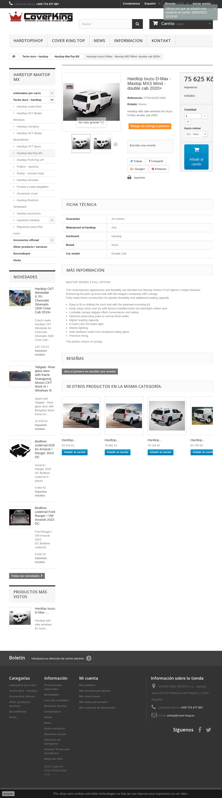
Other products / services (30, 246)
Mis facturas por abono (94, 690)
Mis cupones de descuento (97, 707)
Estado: (132, 104)
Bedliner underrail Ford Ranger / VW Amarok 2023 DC (45, 515)
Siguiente (115, 144)
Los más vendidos (56, 700)
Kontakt (161, 40)
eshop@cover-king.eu (180, 715)
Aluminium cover (27, 193)
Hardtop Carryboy (27, 126)
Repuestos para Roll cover (27, 230)
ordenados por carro (27, 93)
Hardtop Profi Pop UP (30, 160)
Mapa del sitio (53, 758)
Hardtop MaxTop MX (29, 153)
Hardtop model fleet (28, 106)
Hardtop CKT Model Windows (27, 116)
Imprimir (139, 177)
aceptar (8, 793)
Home (48, 717)
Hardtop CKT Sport (28, 146)
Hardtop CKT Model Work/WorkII (27, 136)
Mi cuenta (88, 678)
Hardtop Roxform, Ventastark (26, 203)
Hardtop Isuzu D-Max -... (45, 610)
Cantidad (190, 109)
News (99, 40)
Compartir (156, 161)
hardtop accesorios (28, 213)
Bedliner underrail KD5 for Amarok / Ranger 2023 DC (45, 449)
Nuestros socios (55, 734)
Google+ (137, 169)
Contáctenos (131, 3)
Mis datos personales (93, 702)
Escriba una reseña (143, 145)
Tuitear (136, 161)
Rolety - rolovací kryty (30, 173)
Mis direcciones (89, 696)
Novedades (25, 276)
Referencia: (135, 98)
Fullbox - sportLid (27, 166)
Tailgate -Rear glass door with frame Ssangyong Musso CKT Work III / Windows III (45, 378)
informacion (128, 40)
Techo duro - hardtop (27, 99)
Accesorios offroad (26, 240)
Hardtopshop (28, 40)
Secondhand (21, 253)
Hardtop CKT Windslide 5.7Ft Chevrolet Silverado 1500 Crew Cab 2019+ (44, 300)
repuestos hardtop (27, 220)
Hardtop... (69, 440)
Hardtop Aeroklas (27, 180)
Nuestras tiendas (55, 706)
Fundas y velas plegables (32, 186)
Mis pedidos (87, 685)
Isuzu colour (193, 128)
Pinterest (159, 169)
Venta (17, 260)
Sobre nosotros (54, 728)
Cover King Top (68, 40)
